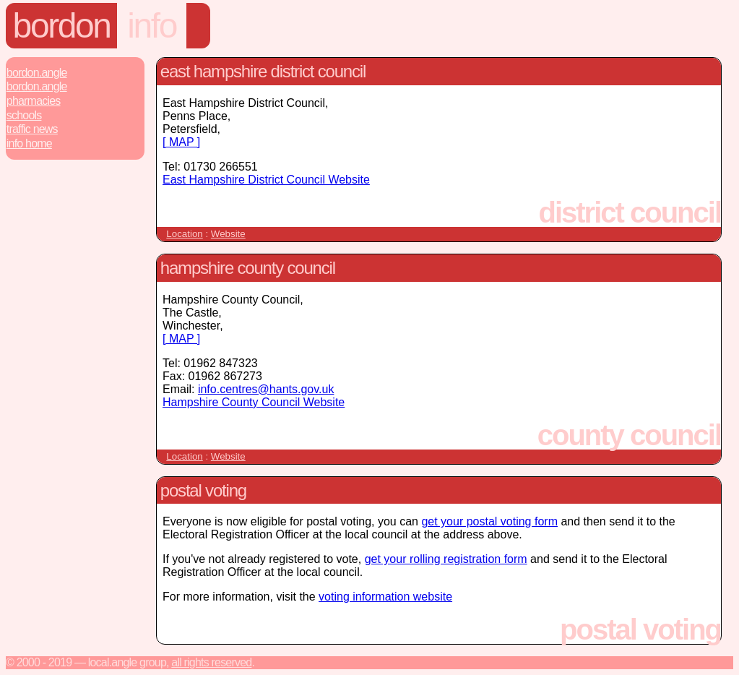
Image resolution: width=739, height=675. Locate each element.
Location (184, 233)
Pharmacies (34, 101)
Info (151, 26)
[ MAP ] (181, 142)
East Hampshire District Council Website (266, 179)
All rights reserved (211, 662)
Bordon (62, 26)
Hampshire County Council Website (254, 402)
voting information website (385, 596)
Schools (24, 115)
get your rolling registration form (446, 559)
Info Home (29, 143)
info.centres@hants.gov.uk (266, 389)
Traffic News (32, 129)
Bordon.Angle (37, 72)
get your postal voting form (489, 521)
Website (228, 233)
